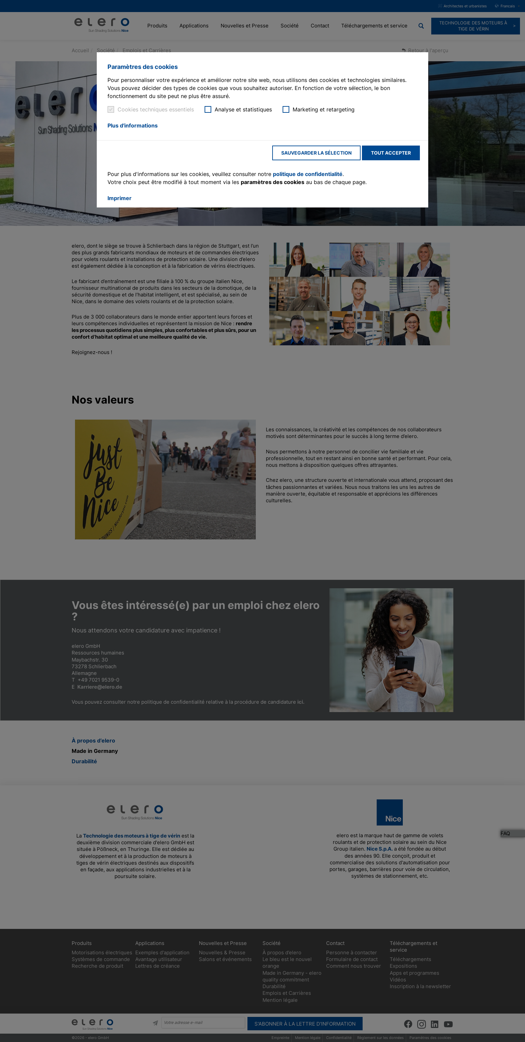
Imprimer (119, 198)
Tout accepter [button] (391, 153)
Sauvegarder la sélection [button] (316, 153)
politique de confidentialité (308, 174)
